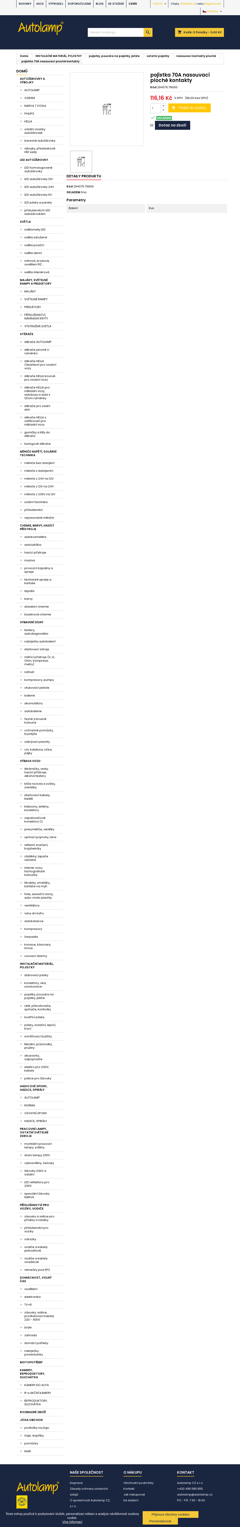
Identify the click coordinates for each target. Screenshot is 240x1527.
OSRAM (29, 98)
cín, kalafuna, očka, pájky (38, 751)
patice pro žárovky (37, 1078)
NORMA (29, 1105)
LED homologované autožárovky (38, 169)
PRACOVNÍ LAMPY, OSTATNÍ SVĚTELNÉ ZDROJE (34, 1132)
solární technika (36, 502)
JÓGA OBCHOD (31, 1420)
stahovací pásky (36, 975)
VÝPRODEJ (55, 4)
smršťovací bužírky (38, 1036)
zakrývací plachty (37, 742)
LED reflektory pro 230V (36, 1184)
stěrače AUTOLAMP (38, 342)
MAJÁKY (30, 291)
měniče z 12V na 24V (39, 486)
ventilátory (32, 905)
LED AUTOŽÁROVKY (34, 160)
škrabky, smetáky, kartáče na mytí (37, 884)
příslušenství (33, 510)
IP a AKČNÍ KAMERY (37, 1393)
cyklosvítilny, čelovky (39, 1163)
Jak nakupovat (134, 1494)
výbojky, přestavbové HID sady (39, 150)
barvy (28, 599)
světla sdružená (35, 237)
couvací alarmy (35, 956)
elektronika (32, 1297)
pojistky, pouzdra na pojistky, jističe (39, 996)
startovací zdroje (36, 649)
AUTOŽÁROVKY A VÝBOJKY (32, 80)
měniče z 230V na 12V (39, 494)
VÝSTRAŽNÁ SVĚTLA (37, 326)
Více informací (72, 1522)
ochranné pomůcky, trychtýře (39, 732)
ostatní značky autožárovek (34, 131)
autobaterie (33, 711)
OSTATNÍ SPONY (35, 1113)
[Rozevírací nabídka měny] (160, 4)
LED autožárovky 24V (39, 187)
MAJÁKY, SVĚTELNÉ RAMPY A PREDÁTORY (35, 282)
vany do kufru (34, 913)
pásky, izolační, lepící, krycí (40, 1027)
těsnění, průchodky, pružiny (38, 1046)
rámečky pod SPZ (37, 1270)
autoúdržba (32, 545)
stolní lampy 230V (37, 1155)
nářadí (29, 672)
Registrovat (212, 4)
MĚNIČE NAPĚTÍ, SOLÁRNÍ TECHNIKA (38, 453)
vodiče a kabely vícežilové (36, 1260)
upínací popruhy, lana (40, 837)
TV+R (28, 1305)
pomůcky (31, 1443)
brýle (28, 1327)
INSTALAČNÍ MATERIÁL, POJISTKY (37, 965)
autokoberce (34, 921)
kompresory (33, 929)
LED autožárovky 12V (38, 179)
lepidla (29, 591)
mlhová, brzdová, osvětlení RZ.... (37, 262)
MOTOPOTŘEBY (31, 1362)
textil (27, 1451)
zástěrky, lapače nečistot (36, 858)
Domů (21, 71)
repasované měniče (39, 518)
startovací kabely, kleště (37, 797)
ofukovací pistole (36, 688)
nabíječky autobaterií (40, 641)
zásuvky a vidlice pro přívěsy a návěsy (39, 1218)
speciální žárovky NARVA (37, 1195)
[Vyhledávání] (120, 32)
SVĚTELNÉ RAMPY (36, 299)
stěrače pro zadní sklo (37, 408)
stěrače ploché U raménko (36, 351)
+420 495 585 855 (190, 1489)
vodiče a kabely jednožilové (36, 1249)
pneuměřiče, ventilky (39, 829)
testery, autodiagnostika (36, 632)
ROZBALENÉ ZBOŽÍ (33, 1412)
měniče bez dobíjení (39, 463)
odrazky (30, 1239)
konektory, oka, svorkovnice (35, 985)
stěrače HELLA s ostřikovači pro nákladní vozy (35, 421)
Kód (153, 87)
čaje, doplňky (34, 1435)
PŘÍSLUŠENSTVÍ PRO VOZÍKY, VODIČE (34, 1207)
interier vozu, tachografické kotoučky (34, 871)
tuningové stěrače (37, 444)
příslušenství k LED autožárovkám (37, 212)
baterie (29, 695)
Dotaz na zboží (172, 125)
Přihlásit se (188, 4)
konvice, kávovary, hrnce (37, 946)
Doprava (76, 1483)
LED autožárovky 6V (38, 195)
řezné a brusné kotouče (35, 721)
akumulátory (33, 703)
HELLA (28, 121)
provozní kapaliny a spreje (38, 570)
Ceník (133, 4)
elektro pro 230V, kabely (36, 1069)
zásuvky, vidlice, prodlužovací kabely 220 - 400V (39, 1316)
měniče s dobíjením (38, 471)
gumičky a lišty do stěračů (37, 434)
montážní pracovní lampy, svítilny (38, 1145)
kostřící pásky (34, 1017)
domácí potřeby (36, 1343)
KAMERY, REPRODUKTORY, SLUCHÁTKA (32, 1373)
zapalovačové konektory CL (35, 820)
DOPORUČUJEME (79, 4)
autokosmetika (35, 537)
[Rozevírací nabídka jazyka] (213, 11)
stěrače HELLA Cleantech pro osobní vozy (40, 364)
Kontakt (128, 1489)
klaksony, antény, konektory (36, 808)
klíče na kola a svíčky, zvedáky (40, 785)
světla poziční (34, 245)
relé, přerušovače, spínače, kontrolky (37, 1007)
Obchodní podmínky (138, 1483)
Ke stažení (116, 4)
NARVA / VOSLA (35, 106)
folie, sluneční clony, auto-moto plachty (38, 896)
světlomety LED (35, 229)
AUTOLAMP (32, 90)
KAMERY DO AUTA (36, 1385)
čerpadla (31, 937)
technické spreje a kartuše (37, 581)
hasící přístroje (35, 552)
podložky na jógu (36, 1428)
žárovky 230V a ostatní (35, 1173)
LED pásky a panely (38, 202)
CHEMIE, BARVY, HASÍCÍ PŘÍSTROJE (37, 527)
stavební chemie (36, 606)
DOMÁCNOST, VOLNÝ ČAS (36, 1279)
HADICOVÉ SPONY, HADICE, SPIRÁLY (33, 1088)
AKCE (40, 4)
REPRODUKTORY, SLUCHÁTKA (36, 1402)
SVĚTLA (25, 222)
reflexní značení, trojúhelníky (36, 847)
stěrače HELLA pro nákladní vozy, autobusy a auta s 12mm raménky (37, 392)
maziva (29, 560)
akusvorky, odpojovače (33, 1057)
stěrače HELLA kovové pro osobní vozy (39, 378)
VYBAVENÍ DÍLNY (31, 622)
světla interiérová (36, 272)
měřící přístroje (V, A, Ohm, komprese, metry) (39, 660)
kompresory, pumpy (39, 680)
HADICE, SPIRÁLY (35, 1121)
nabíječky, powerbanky (33, 1353)
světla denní (33, 253)
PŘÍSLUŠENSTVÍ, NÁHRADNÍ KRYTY (36, 317)
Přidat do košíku (189, 107)
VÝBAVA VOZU (30, 761)
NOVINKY (25, 4)
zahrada (30, 1335)
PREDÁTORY (32, 307)
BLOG (100, 4)
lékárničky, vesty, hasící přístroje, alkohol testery (36, 772)
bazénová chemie (37, 614)
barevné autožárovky (39, 140)
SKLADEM (73, 192)
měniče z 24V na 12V (39, 478)
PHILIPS (29, 113)
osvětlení (31, 1289)
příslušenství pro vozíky (36, 1229)
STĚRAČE (26, 334)
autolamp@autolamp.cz (195, 1494)
